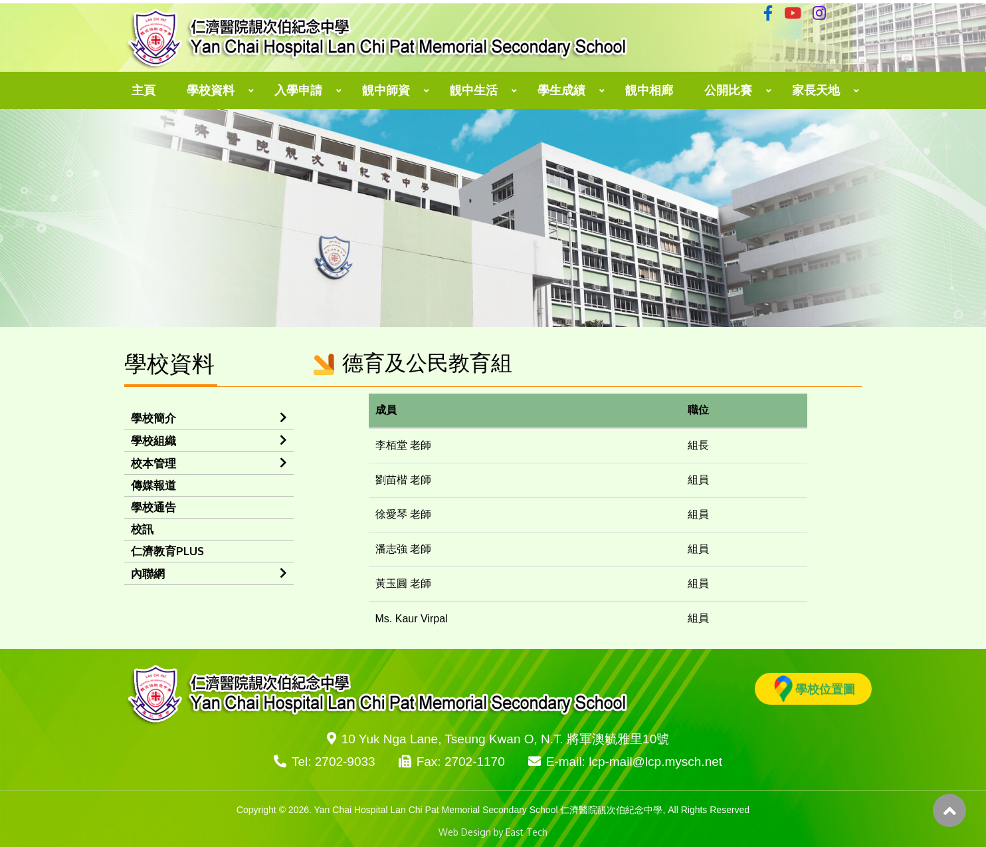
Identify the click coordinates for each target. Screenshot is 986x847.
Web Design (465, 832)
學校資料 (211, 90)
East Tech (526, 832)
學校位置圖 (814, 688)
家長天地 (816, 90)
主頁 (143, 90)
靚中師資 (386, 90)
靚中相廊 (649, 90)
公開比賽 (728, 90)
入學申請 (298, 90)
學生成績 (561, 90)
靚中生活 (474, 90)
